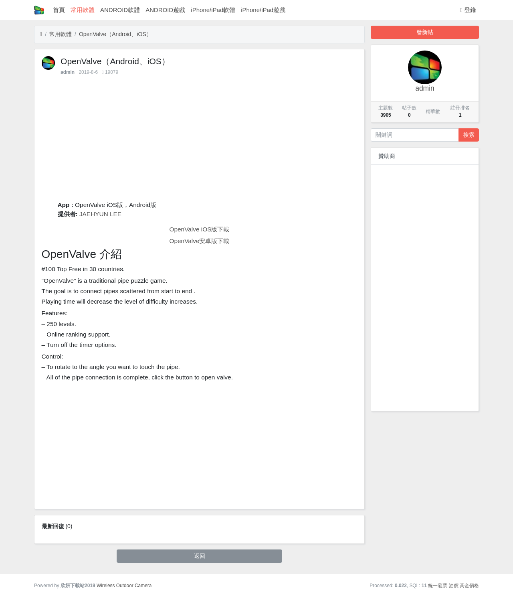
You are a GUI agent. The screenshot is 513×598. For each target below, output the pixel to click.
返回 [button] (199, 556)
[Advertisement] (199, 144)
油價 (453, 585)
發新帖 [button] (424, 32)
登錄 (468, 9)
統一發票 (437, 585)
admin (68, 72)
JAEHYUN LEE (100, 214)
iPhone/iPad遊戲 (263, 9)
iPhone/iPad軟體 (213, 9)
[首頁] (41, 34)
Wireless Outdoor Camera (124, 585)
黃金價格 (469, 585)
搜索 (469, 135)
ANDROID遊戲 (165, 9)
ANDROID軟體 (120, 9)
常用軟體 (83, 9)
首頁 (59, 9)
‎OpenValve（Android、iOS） (115, 34)
